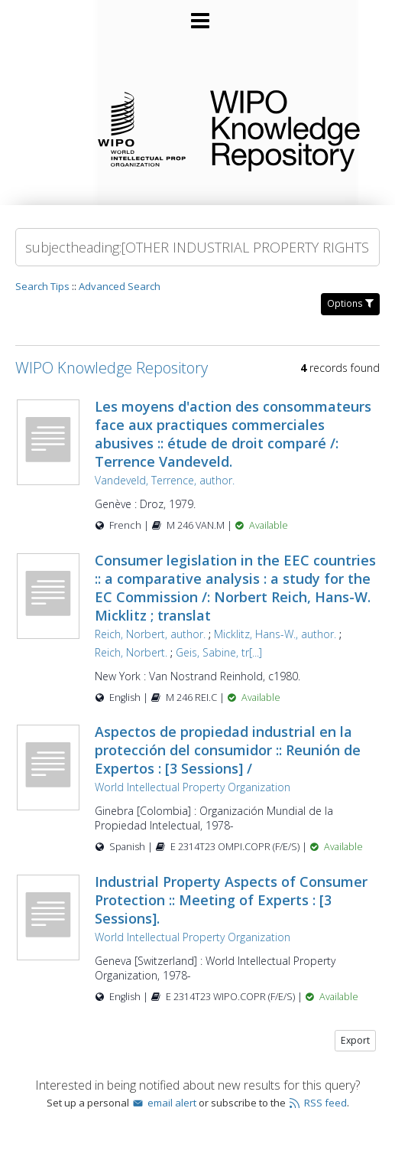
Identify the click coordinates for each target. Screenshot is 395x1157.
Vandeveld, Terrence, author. (165, 480)
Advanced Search (119, 286)
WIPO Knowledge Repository (290, 128)
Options (350, 303)
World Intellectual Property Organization (192, 787)
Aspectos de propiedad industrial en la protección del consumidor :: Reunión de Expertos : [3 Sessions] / (228, 749)
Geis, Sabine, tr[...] (219, 652)
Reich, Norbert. (131, 652)
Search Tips (42, 286)
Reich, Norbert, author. (150, 634)
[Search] (197, 247)
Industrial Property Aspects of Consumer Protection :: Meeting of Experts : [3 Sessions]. (231, 899)
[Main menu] (197, 14)
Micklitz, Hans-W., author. (275, 634)
